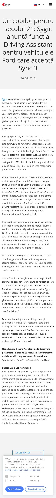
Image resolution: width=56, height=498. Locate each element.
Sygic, (5, 99)
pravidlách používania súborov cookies (22, 470)
